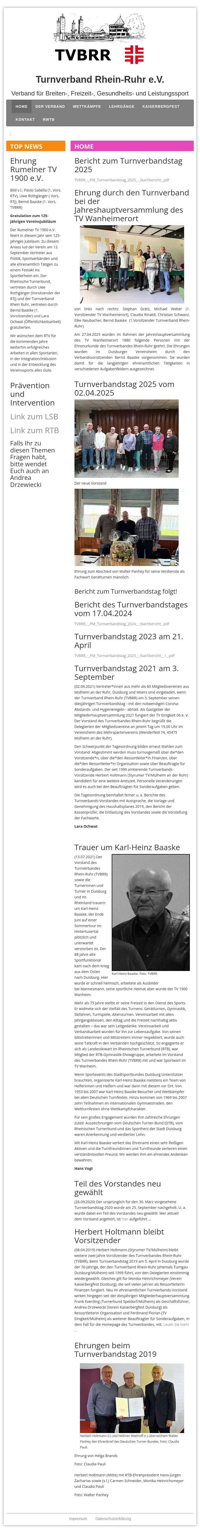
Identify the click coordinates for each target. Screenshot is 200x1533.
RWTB (49, 119)
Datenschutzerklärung (113, 1519)
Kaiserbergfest (161, 106)
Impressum (78, 1519)
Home (22, 106)
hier (125, 1218)
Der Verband (50, 106)
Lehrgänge (121, 106)
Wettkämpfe (87, 106)
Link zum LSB (34, 416)
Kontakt (25, 119)
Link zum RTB (34, 430)
